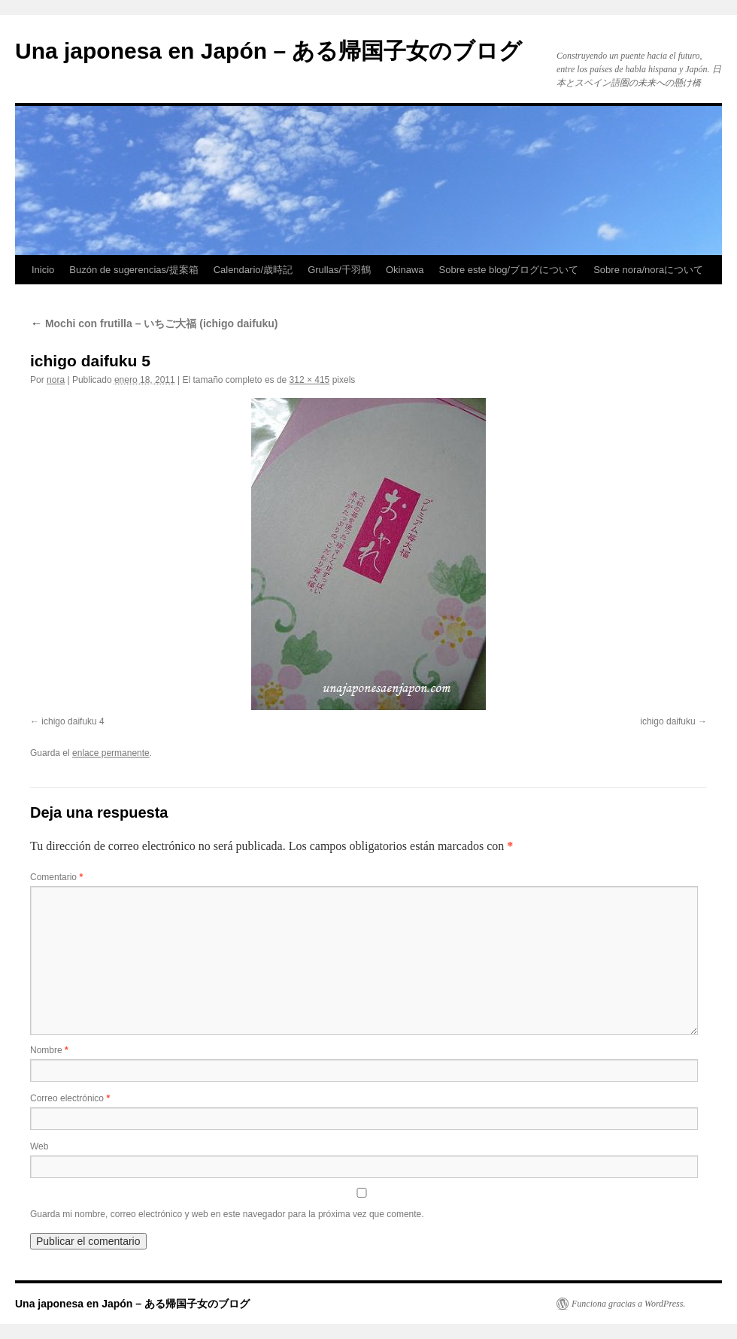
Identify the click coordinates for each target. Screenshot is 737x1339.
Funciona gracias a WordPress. (628, 1303)
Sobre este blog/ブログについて (509, 269)
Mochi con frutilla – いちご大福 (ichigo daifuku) (154, 323)
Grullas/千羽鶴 (339, 269)
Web (39, 1146)
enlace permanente (111, 753)
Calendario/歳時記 (253, 269)
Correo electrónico (70, 1098)
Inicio (43, 269)
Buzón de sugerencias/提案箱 (133, 269)
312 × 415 (310, 380)
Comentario (56, 877)
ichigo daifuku (667, 721)
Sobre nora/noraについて (648, 269)
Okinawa (405, 269)
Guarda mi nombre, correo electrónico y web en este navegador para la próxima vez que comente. (227, 1214)
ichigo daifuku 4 (72, 721)
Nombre (49, 1050)
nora (56, 380)
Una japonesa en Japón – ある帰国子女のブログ (268, 50)
